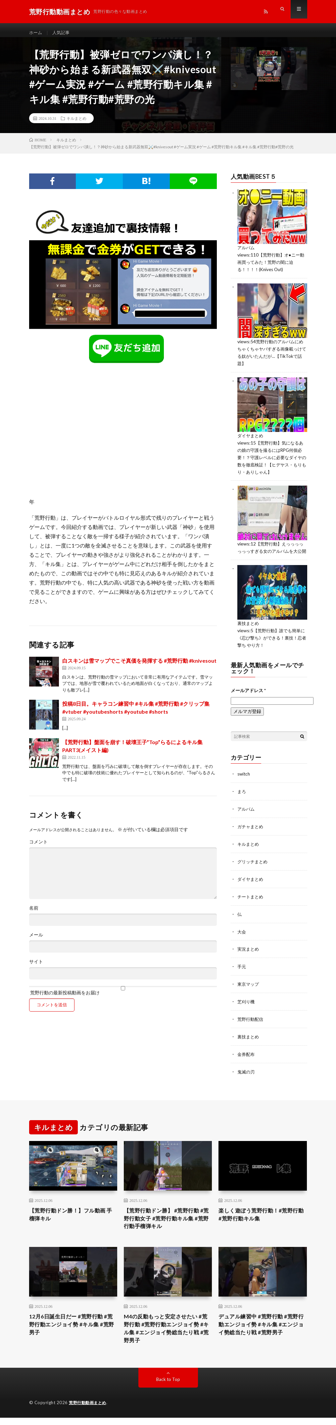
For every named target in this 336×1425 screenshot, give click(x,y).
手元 (242, 970)
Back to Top (168, 1387)
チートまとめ (251, 901)
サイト (36, 967)
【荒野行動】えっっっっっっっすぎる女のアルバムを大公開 (272, 552)
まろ (242, 797)
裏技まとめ (249, 631)
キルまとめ (76, 124)
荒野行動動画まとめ (89, 1410)
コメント (38, 847)
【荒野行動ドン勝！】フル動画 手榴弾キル (72, 1216)
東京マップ (249, 987)
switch (244, 780)
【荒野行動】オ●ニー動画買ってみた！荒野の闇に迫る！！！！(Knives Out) (270, 267)
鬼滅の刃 (246, 1073)
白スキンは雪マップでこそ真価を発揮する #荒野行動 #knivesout (139, 666)
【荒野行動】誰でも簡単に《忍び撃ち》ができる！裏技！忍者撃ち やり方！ (272, 645)
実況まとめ (249, 952)
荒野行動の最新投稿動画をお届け (123, 996)
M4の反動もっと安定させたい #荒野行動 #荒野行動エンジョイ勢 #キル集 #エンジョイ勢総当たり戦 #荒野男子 (167, 1334)
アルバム (246, 253)
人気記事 (62, 33)
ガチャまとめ (251, 832)
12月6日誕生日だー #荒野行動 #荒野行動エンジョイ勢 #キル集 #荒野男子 (72, 1329)
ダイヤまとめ (251, 439)
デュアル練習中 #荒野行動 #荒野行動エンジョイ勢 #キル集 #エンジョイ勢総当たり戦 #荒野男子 (260, 1334)
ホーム (36, 33)
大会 (242, 935)
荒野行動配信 (251, 1021)
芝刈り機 (246, 1004)
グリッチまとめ (253, 866)
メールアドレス (248, 697)
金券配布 (246, 1056)
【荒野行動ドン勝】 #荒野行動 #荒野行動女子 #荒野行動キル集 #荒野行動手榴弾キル (168, 1220)
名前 (33, 913)
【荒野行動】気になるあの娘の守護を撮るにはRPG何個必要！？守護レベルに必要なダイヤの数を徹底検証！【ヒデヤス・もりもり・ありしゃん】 (272, 459)
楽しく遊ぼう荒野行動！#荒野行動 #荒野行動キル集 (260, 1216)
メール (36, 940)
